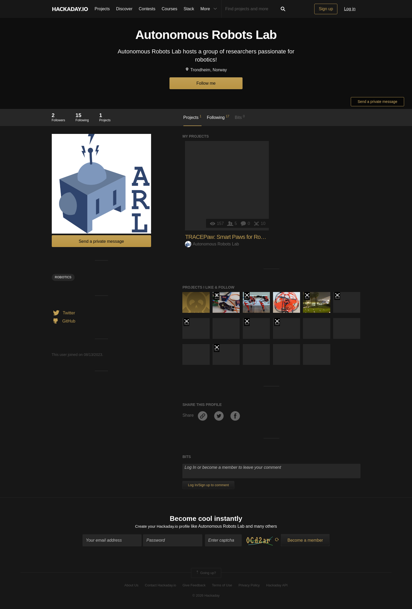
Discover (124, 9)
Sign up (326, 9)
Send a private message (377, 101)
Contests (147, 9)
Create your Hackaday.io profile (162, 527)
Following (218, 117)
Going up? (205, 573)
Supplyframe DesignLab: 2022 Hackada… (277, 322)
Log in (350, 9)
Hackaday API (277, 586)
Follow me (206, 83)
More (209, 9)
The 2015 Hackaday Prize (216, 296)
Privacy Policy (249, 586)
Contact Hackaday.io (160, 586)
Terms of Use (222, 586)
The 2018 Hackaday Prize (186, 322)
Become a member (305, 540)
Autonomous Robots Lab (212, 244)
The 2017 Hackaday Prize (247, 296)
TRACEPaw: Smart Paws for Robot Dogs (233, 237)
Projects (102, 9)
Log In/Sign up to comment (208, 485)
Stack (189, 9)
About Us (131, 586)
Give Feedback (194, 586)
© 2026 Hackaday (206, 596)
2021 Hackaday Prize (247, 322)
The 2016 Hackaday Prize (337, 296)
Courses (169, 9)
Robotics (63, 277)
